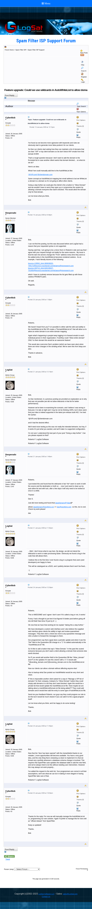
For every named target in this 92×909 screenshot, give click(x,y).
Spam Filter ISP (20, 50)
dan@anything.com (64, 507)
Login (83, 82)
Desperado (10, 213)
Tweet (7, 859)
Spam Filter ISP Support (36, 50)
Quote (78, 132)
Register (84, 77)
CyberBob (10, 118)
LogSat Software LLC (46, 894)
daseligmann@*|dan (62, 503)
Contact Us (46, 897)
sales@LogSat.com (70, 894)
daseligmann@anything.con (43, 507)
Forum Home (9, 50)
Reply (78, 137)
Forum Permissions (82, 869)
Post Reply (9, 95)
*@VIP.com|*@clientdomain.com (40, 175)
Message (31, 101)
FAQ (82, 65)
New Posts (84, 53)
